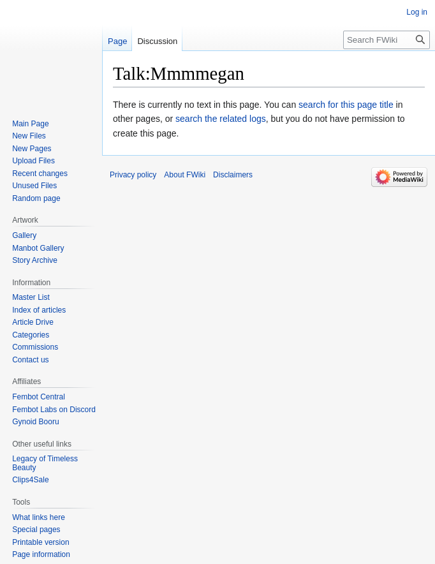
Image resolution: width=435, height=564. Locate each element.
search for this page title (346, 105)
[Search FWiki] (386, 40)
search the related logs (220, 119)
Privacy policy (133, 174)
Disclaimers (233, 174)
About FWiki (184, 174)
